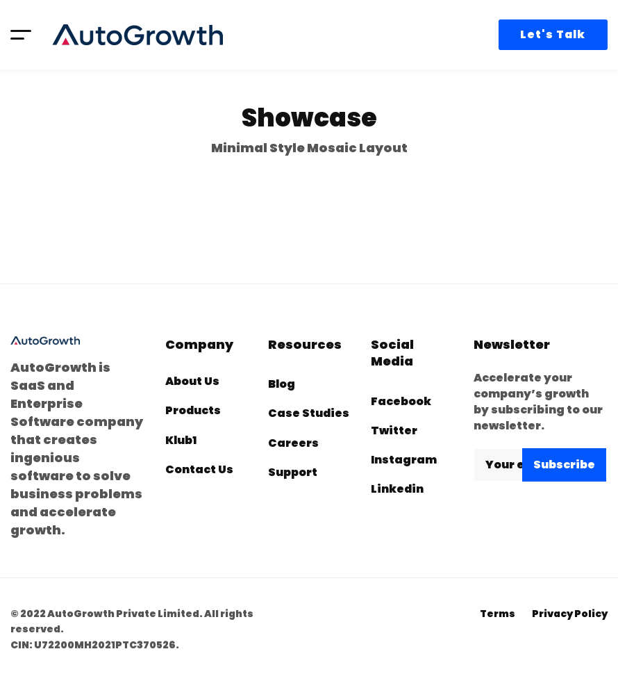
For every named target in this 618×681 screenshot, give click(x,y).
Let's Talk (552, 34)
